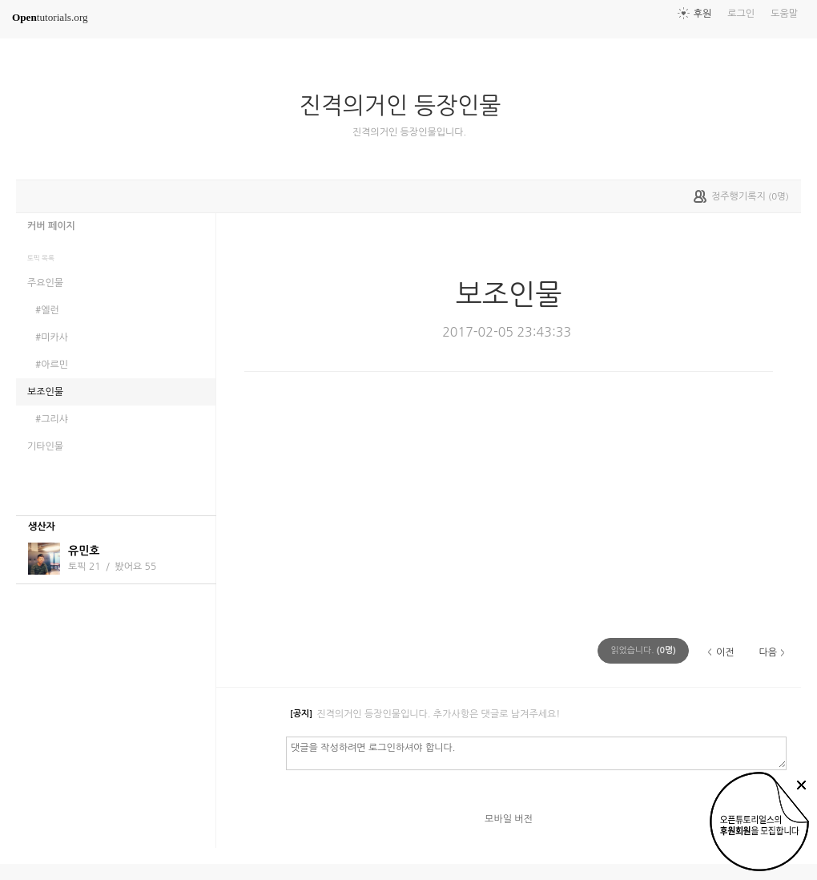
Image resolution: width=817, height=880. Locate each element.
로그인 (741, 13)
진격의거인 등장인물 (407, 106)
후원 (703, 13)
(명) (643, 650)
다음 (768, 652)
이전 (725, 652)
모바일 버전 (509, 819)
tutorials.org (50, 17)
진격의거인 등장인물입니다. (409, 132)
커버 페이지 (51, 226)
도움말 (784, 13)
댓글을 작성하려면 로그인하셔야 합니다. (536, 752)
